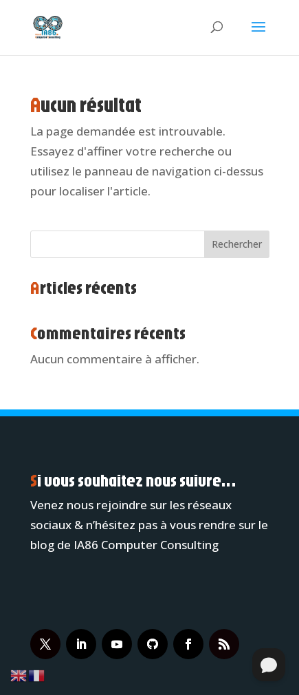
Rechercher (237, 243)
